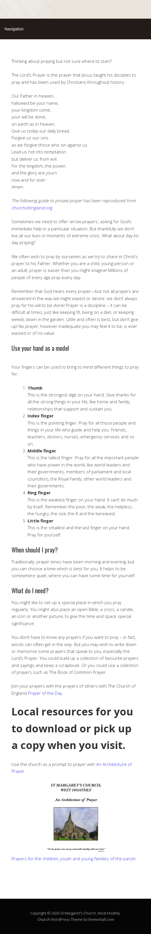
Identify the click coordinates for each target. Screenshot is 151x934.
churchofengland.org (31, 208)
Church (43, 919)
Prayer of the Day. (45, 693)
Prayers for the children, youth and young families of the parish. (74, 858)
